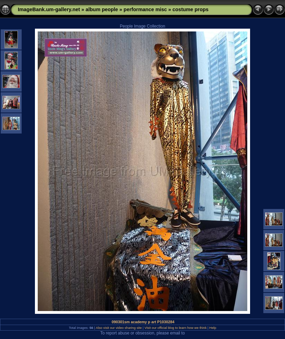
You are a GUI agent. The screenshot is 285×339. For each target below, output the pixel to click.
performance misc (145, 9)
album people (102, 9)
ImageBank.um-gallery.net (49, 9)
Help (212, 328)
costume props (191, 9)
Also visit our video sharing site (119, 328)
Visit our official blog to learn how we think (176, 328)
